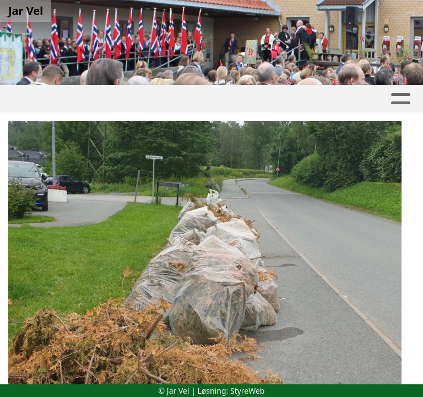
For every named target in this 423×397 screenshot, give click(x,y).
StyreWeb (247, 390)
